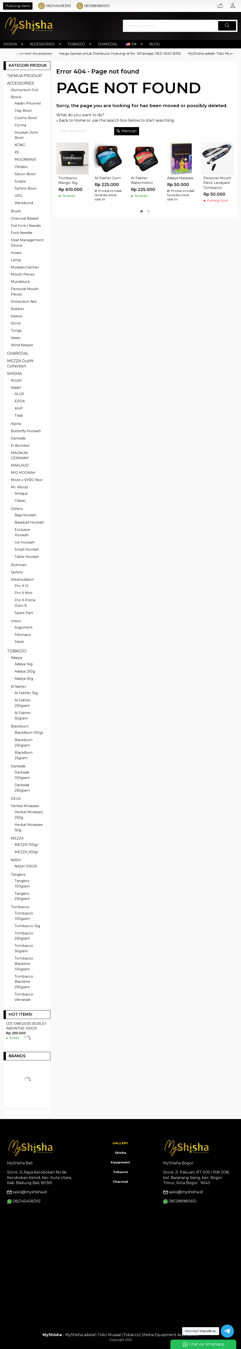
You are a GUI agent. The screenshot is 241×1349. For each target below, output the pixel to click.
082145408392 (58, 6)
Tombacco (20, 907)
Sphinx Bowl (25, 188)
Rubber (17, 309)
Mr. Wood (19, 487)
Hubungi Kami (17, 6)
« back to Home (71, 120)
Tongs (16, 330)
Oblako (21, 167)
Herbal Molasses (25, 806)
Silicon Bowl (25, 174)
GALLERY (120, 1143)
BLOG (154, 44)
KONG (20, 145)
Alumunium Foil (24, 90)
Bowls (16, 97)
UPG (18, 196)
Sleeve (16, 316)
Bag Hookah (25, 515)
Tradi (19, 415)
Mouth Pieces (22, 274)
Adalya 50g (24, 678)
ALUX (19, 394)
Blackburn (20, 726)
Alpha (16, 424)
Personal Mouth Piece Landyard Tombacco (217, 183)
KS (17, 152)
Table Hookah (27, 557)
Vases (15, 338)
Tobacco (120, 1172)
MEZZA (17, 838)
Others (17, 509)
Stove (16, 323)
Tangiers (18, 874)
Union (16, 621)
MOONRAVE (25, 159)
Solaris (20, 181)
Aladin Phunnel (28, 103)
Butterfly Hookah (26, 431)
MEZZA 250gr (26, 852)
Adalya (16, 658)
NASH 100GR (26, 866)
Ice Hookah (25, 542)
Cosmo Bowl (26, 118)
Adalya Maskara (180, 178)
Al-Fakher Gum (108, 178)
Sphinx (17, 572)
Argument (23, 627)
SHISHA (10, 44)
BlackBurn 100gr (29, 733)
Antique (21, 493)
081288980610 (97, 6)
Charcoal (120, 1181)
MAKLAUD (20, 465)
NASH (16, 860)
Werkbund (24, 203)
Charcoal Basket (25, 218)
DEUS (16, 799)
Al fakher (18, 686)
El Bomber (20, 445)
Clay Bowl (23, 111)
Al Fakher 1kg (26, 693)
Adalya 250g (25, 671)
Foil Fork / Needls (26, 226)
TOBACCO (76, 44)
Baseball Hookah (29, 522)
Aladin (16, 387)
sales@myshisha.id (30, 1192)
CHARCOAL (108, 44)
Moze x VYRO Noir (27, 480)
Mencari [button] (127, 131)
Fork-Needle (21, 233)
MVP (19, 408)
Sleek (19, 642)
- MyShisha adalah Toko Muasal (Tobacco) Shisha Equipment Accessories (120, 1335)
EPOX (20, 401)
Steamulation (22, 579)
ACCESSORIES (42, 44)
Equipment (120, 1162)
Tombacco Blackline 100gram (24, 963)
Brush (16, 211)
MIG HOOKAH (23, 472)
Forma (20, 125)
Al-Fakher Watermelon (142, 180)
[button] (227, 26)
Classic (20, 500)
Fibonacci (23, 635)
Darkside (18, 438)
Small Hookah (27, 549)
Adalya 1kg (23, 664)
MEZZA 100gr (26, 845)
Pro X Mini (23, 593)
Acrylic (16, 380)
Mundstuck (20, 282)
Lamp (16, 260)
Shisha (120, 1153)
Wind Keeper (22, 345)
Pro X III (21, 586)
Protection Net (24, 301)
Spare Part (24, 613)
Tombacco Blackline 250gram (24, 981)
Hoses (16, 253)
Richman (18, 565)
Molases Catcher (25, 267)
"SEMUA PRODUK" (25, 76)
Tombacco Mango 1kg (67, 180)
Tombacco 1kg (27, 926)
